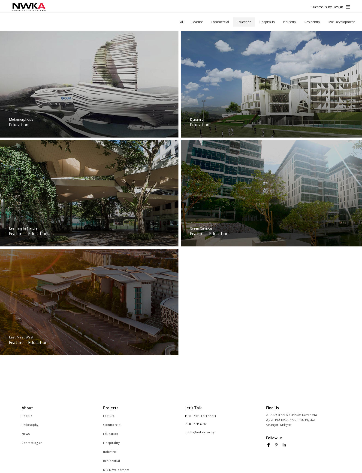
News (26, 434)
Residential (111, 461)
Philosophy (30, 425)
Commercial (112, 425)
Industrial (110, 452)
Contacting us (32, 443)
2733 (212, 416)
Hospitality (111, 443)
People (27, 416)
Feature (109, 416)
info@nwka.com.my (201, 432)
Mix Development (116, 470)
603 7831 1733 (197, 416)
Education (110, 434)
